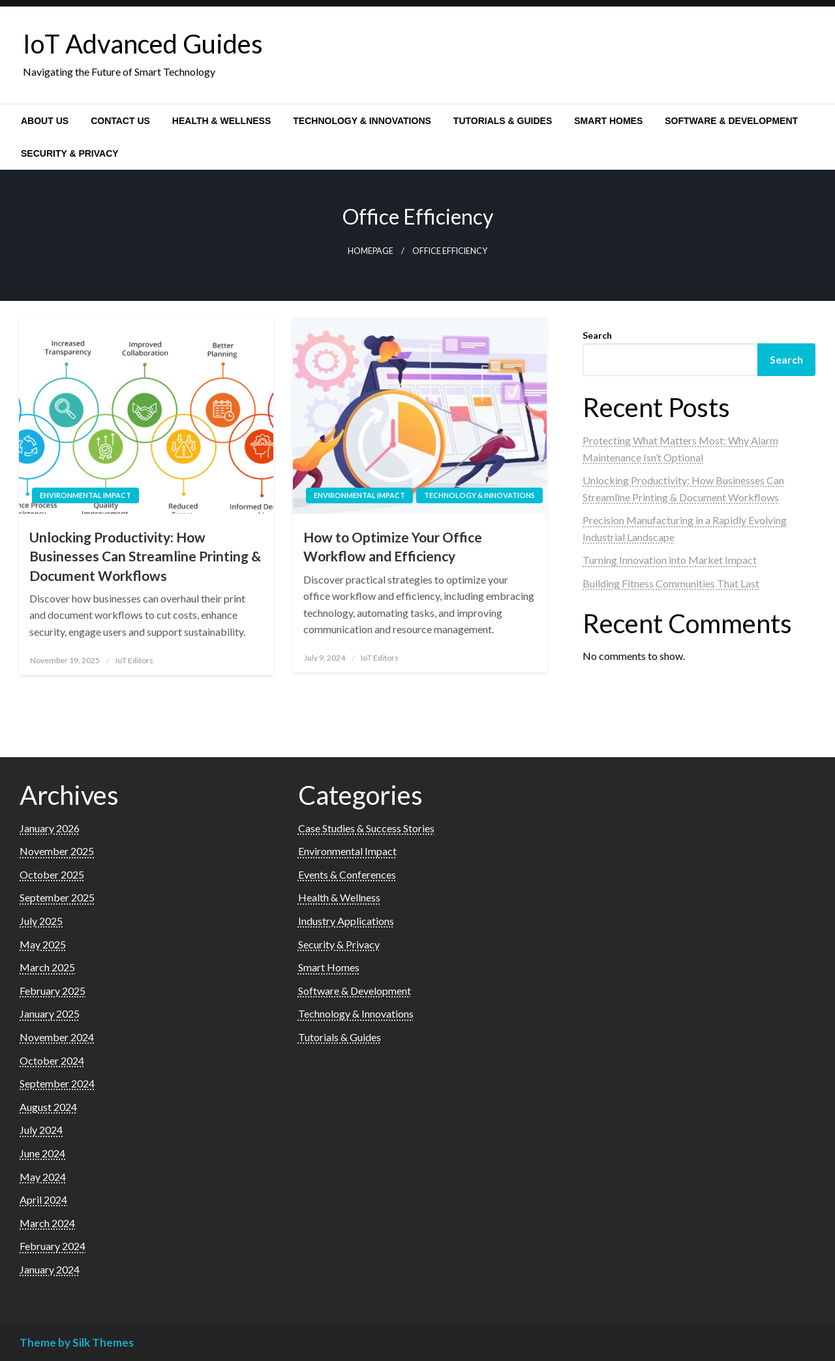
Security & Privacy (70, 153)
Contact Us (120, 121)
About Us (44, 121)
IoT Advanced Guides (143, 43)
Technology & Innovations (362, 121)
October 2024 (52, 1060)
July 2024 (41, 1129)
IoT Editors (134, 660)
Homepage (370, 251)
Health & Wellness (221, 121)
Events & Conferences (347, 874)
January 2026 (50, 828)
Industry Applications (346, 921)
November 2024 (57, 1037)
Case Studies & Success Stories (366, 828)
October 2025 (52, 874)
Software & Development (731, 121)
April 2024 (43, 1199)
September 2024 (57, 1083)
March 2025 (47, 967)
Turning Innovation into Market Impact (670, 560)
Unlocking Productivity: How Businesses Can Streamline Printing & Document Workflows (145, 556)
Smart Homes (608, 121)
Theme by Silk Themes (77, 1342)
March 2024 (47, 1223)
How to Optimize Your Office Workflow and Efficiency (392, 546)
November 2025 (57, 851)
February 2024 (52, 1246)
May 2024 (43, 1176)
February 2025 (52, 990)
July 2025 (41, 921)
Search (597, 335)
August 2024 (48, 1107)
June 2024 (42, 1153)
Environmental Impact (85, 495)
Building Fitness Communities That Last (671, 583)
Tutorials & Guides (502, 121)
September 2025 (57, 897)
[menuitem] (45, 120)
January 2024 (50, 1269)
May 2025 (43, 944)
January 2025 (50, 1013)
